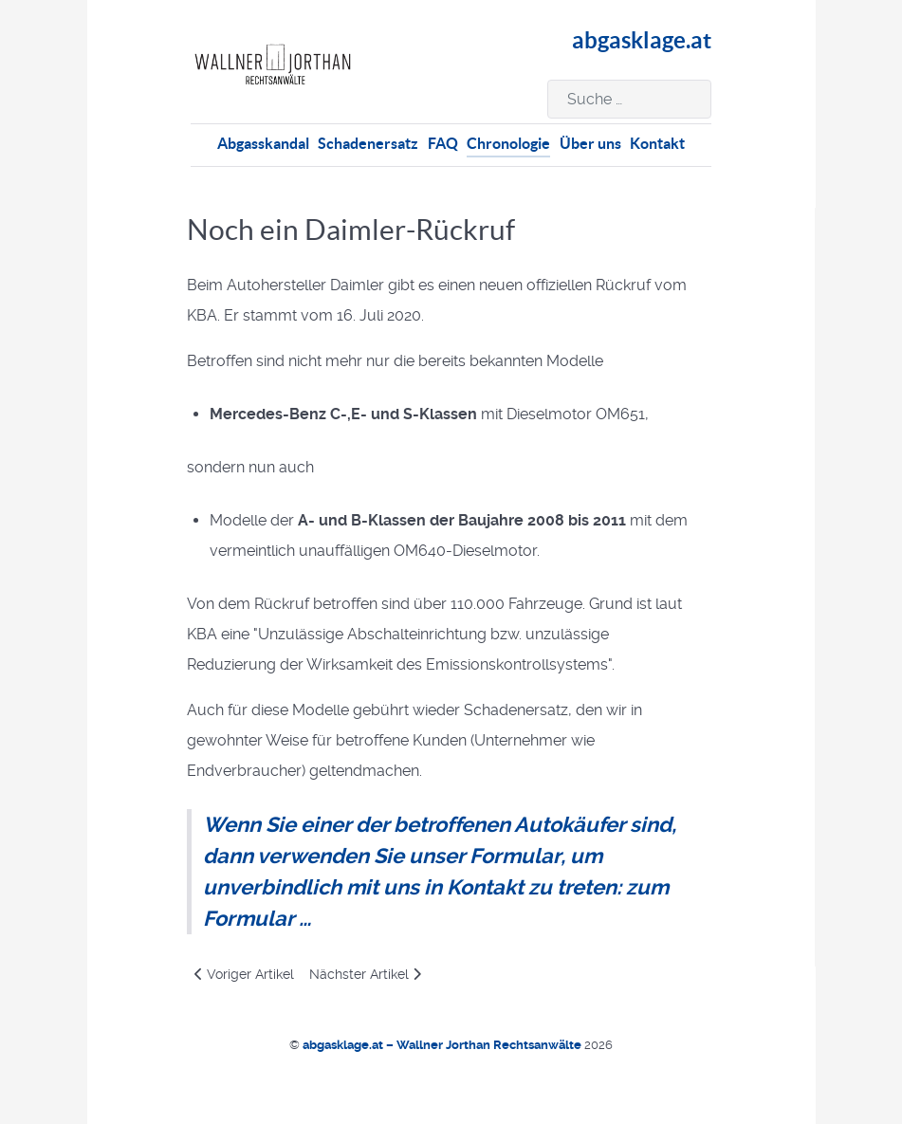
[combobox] (629, 99)
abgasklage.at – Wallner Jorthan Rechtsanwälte (443, 1045)
